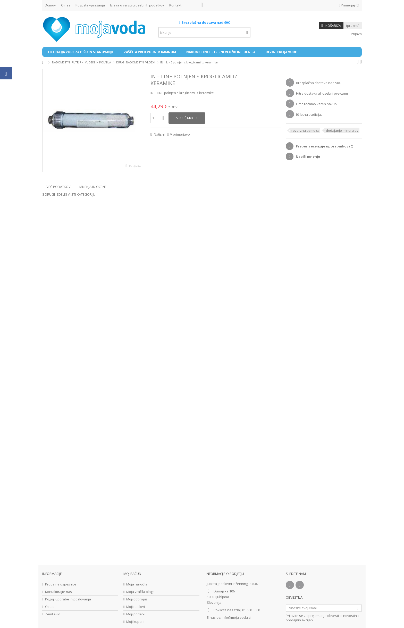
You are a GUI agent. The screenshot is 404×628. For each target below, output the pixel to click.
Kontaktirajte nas (58, 592)
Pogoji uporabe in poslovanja (68, 599)
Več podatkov (58, 186)
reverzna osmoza (305, 130)
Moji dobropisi (137, 599)
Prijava (356, 33)
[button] (81, 51)
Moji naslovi (135, 607)
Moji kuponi (135, 621)
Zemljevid (52, 614)
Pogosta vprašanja (90, 5)
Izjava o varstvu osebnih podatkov (137, 5)
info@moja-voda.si (236, 617)
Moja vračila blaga (140, 592)
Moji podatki (135, 614)
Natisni (159, 134)
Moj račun (132, 573)
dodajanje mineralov (342, 130)
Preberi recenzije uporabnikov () (324, 146)
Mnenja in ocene (93, 186)
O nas (65, 5)
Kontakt (175, 5)
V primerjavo (180, 134)
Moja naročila (136, 584)
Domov (50, 5)
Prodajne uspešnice (60, 584)
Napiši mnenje (307, 156)
